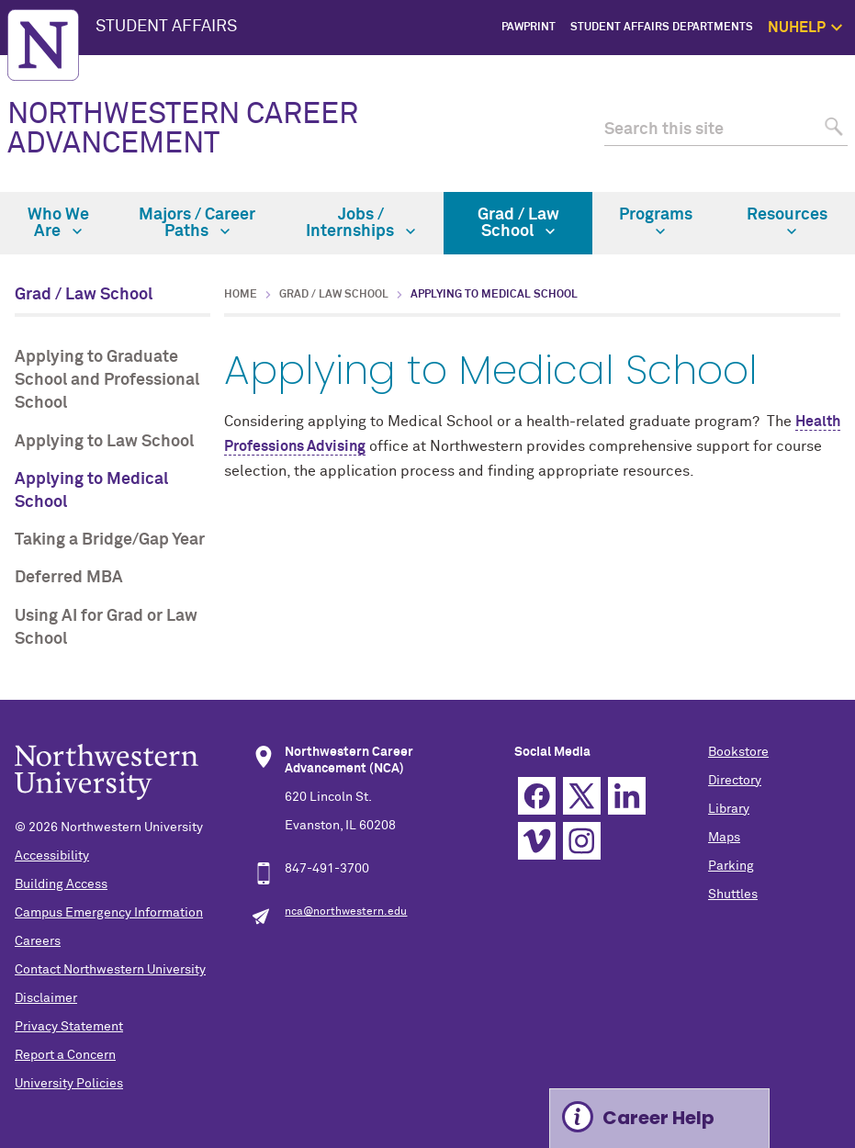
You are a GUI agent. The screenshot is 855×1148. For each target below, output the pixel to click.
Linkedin (627, 796)
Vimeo (537, 841)
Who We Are (58, 223)
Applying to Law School (104, 441)
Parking (731, 866)
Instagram (582, 841)
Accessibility (52, 856)
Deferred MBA (69, 577)
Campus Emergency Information (109, 912)
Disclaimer (46, 998)
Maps (724, 837)
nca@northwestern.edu (346, 911)
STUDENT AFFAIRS (166, 26)
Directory (734, 780)
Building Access (61, 884)
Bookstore (738, 752)
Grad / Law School (518, 223)
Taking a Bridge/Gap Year (110, 540)
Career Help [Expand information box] (658, 1118)
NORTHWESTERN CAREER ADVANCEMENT (182, 129)
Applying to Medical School (91, 491)
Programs (655, 221)
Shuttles (733, 894)
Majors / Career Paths (197, 223)
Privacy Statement (69, 1026)
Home (240, 294)
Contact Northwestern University (110, 969)
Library (728, 809)
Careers (38, 941)
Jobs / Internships (360, 223)
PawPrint (528, 27)
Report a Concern (65, 1055)
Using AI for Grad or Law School (106, 627)
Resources (787, 221)
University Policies (69, 1083)
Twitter (582, 796)
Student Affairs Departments (661, 27)
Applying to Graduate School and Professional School (107, 380)
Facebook (537, 796)
